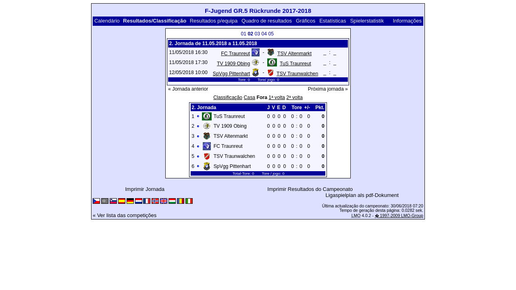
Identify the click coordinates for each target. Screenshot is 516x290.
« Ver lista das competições (124, 215)
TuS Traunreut (295, 63)
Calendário (107, 21)
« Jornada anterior (188, 89)
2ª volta (294, 97)
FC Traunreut (235, 53)
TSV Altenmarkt (294, 53)
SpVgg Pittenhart (231, 74)
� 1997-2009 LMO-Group (399, 215)
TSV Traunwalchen (297, 74)
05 (271, 34)
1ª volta (276, 97)
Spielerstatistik (367, 21)
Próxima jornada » (328, 89)
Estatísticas (332, 21)
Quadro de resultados (266, 21)
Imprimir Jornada (145, 189)
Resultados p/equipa (214, 21)
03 (257, 34)
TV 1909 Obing (233, 63)
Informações (407, 21)
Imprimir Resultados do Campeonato (310, 189)
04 (264, 34)
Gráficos (305, 21)
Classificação (227, 97)
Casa (250, 97)
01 (243, 34)
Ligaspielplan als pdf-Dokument (362, 195)
